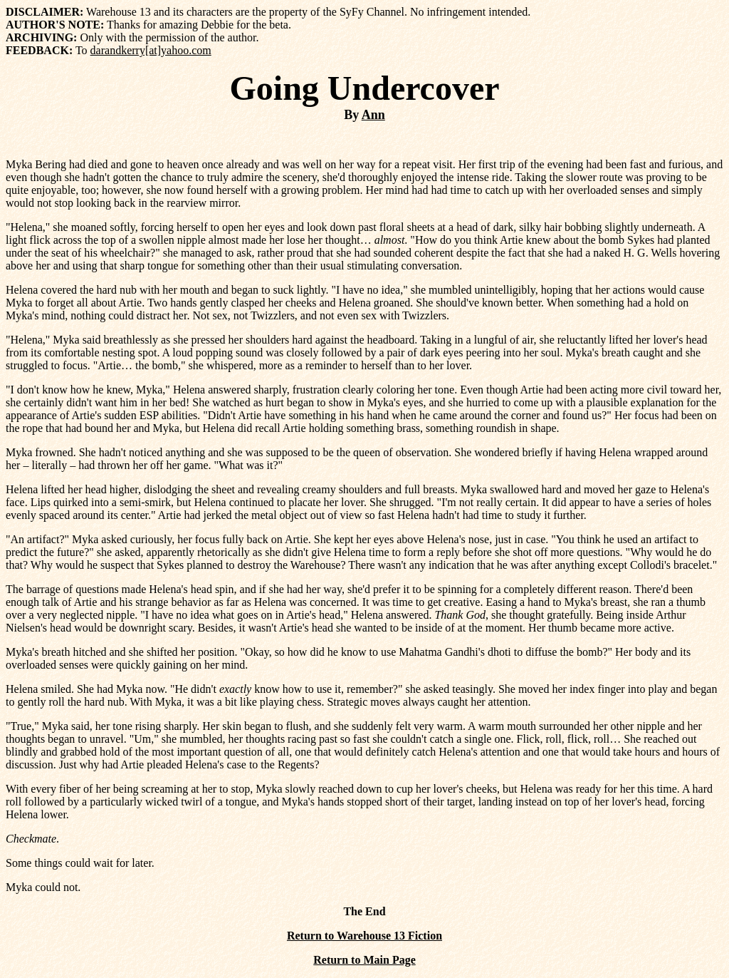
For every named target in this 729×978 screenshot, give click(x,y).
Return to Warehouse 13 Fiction (364, 936)
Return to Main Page (364, 960)
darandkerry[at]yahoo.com (150, 50)
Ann (373, 115)
